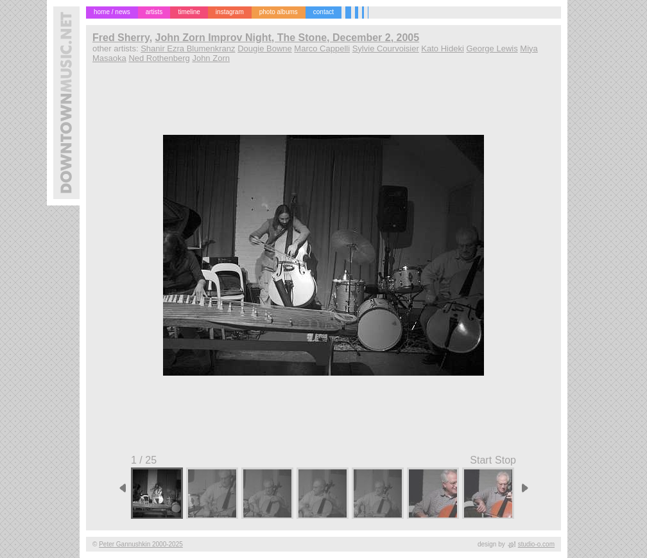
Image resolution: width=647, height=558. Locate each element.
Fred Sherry (121, 37)
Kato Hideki (442, 48)
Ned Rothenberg (158, 58)
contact (323, 11)
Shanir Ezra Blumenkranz (188, 48)
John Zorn (211, 58)
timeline (189, 11)
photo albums (278, 11)
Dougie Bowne (264, 48)
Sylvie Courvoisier (385, 48)
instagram (230, 11)
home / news (112, 11)
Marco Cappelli (322, 48)
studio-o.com (536, 544)
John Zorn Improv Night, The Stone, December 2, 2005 (287, 37)
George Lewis (491, 48)
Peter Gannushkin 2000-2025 (141, 544)
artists (154, 11)
